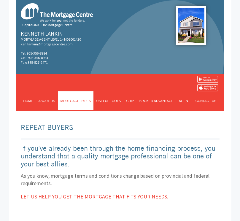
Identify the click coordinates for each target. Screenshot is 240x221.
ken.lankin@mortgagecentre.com (47, 44)
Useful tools (108, 101)
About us (47, 101)
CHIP (130, 101)
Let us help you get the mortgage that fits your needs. (94, 196)
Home (28, 101)
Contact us (206, 101)
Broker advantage (156, 101)
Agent (184, 101)
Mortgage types (76, 101)
